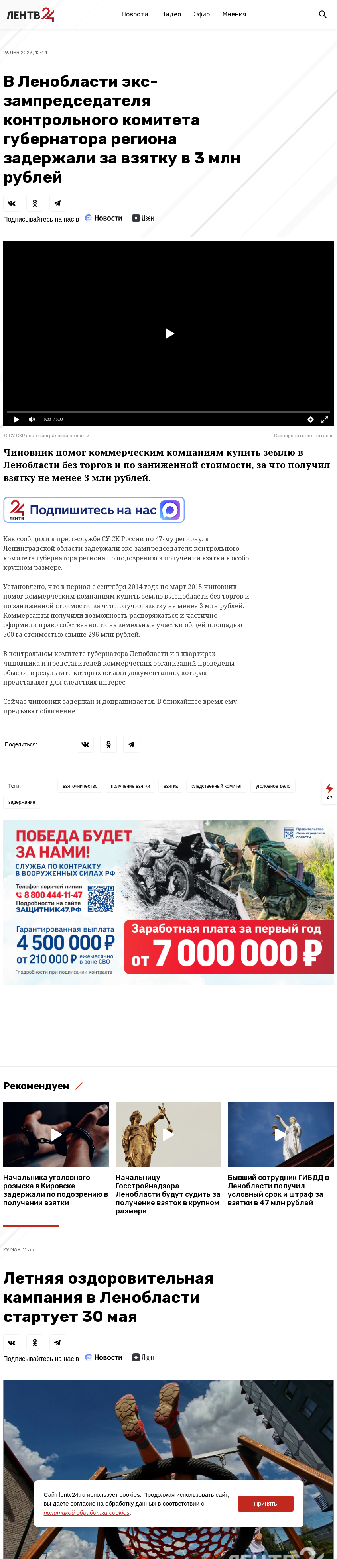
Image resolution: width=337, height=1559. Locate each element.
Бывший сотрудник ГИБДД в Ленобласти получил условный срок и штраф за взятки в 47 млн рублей (278, 1190)
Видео (171, 14)
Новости (135, 14)
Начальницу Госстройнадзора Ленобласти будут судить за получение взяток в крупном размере (168, 1194)
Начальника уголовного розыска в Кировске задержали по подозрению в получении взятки (55, 1190)
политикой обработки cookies (87, 1512)
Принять (265, 1503)
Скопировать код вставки (304, 435)
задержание (21, 802)
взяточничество (80, 786)
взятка (171, 786)
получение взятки (130, 786)
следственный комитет (216, 786)
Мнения (234, 14)
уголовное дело (273, 786)
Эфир (202, 14)
